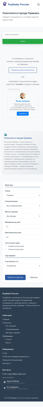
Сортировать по (11, 261)
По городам (11, 326)
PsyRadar (13, 398)
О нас (4, 353)
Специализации (12, 329)
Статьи (9, 339)
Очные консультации (14, 249)
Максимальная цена (13, 233)
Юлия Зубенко (23, 101)
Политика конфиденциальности (15, 357)
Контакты (6, 363)
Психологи (6, 323)
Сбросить (34, 277)
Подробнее (22, 113)
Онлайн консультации (14, 246)
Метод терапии (11, 212)
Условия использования (12, 360)
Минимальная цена (12, 222)
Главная (5, 319)
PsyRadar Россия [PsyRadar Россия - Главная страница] (15, 4)
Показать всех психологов (22, 70)
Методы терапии (13, 333)
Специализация (11, 201)
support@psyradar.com (16, 374)
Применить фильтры (15, 277)
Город (7, 191)
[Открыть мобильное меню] (38, 4)
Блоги (8, 343)
